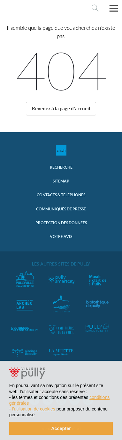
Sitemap (61, 181)
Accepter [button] (61, 428)
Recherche (61, 167)
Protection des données (61, 223)
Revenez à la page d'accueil (61, 108)
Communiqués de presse (61, 209)
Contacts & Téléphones (61, 195)
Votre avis (61, 236)
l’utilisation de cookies (33, 408)
